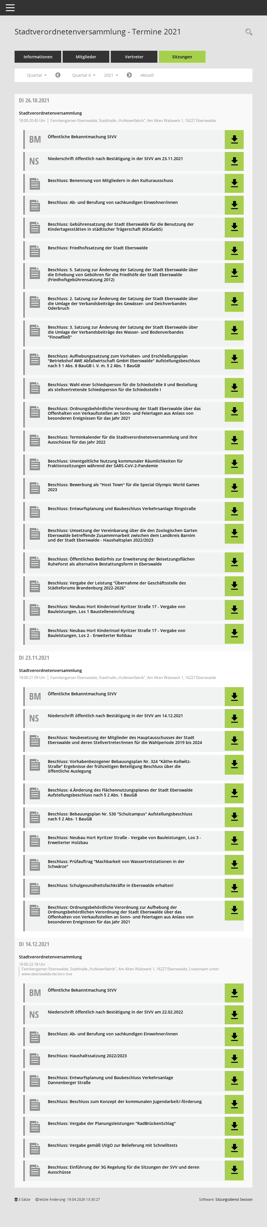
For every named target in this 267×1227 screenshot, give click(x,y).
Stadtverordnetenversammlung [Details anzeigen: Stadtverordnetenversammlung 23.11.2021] (50, 670)
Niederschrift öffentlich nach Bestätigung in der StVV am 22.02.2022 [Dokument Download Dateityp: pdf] (115, 1012)
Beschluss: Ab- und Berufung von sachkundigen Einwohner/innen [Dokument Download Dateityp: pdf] (113, 202)
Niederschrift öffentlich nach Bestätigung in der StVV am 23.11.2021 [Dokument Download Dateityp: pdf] (115, 158)
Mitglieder (86, 56)
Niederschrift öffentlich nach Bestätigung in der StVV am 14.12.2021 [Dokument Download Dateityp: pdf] (115, 715)
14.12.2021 (34, 944)
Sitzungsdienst (233, 1199)
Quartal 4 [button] (83, 75)
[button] (234, 139)
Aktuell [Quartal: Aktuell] (147, 75)
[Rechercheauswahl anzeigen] (247, 32)
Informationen (38, 56)
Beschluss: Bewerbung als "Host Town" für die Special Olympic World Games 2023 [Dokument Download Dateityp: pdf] (123, 487)
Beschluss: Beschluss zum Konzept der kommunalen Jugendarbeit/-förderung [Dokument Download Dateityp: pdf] (125, 1101)
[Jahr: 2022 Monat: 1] (129, 75)
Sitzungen (182, 56)
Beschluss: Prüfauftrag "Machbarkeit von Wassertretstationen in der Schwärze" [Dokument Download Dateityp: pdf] (116, 864)
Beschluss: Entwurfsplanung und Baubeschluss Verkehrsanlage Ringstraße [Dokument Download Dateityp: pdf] (122, 508)
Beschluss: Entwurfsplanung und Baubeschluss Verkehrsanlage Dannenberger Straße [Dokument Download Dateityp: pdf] (110, 1080)
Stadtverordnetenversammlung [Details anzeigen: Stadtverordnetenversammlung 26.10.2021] (50, 113)
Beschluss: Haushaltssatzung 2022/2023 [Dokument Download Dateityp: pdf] (87, 1055)
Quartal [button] (37, 75)
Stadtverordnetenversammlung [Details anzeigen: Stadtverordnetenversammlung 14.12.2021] (50, 957)
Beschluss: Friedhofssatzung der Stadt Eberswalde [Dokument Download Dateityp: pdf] (98, 248)
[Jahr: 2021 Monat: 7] (58, 75)
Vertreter (134, 56)
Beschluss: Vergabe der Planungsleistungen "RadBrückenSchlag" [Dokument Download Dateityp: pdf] (112, 1123)
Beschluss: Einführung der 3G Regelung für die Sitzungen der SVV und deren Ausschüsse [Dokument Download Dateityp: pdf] (123, 1170)
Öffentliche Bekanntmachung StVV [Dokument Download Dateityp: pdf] (82, 136)
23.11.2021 (34, 657)
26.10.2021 (34, 100)
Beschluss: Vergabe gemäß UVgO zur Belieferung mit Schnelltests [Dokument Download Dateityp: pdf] (113, 1145)
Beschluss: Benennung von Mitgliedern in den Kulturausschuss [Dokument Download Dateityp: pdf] (110, 180)
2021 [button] (111, 75)
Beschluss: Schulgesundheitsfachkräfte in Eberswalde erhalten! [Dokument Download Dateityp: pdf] (110, 885)
